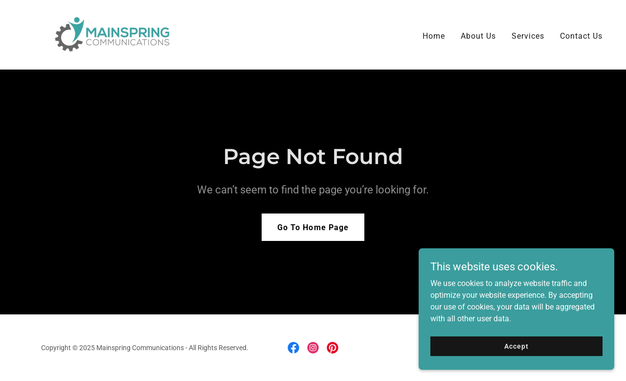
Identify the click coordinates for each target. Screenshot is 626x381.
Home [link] (434, 36)
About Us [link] (478, 36)
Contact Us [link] (581, 36)
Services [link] (528, 36)
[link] (112, 34)
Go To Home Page (312, 227)
